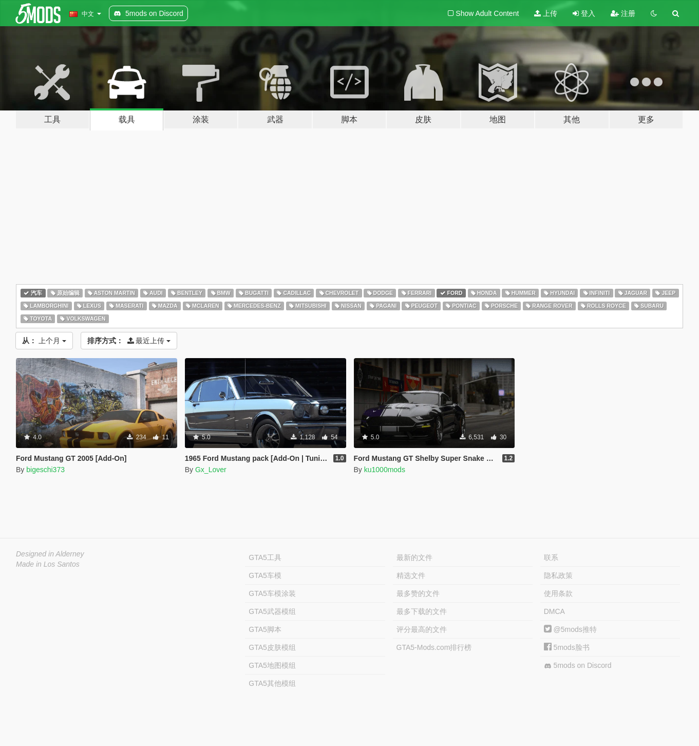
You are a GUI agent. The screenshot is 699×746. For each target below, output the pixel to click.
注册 (623, 13)
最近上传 (129, 341)
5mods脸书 (567, 647)
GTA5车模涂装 (272, 593)
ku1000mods (384, 469)
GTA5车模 (265, 575)
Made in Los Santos (48, 564)
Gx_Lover (210, 469)
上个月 (44, 341)
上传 (545, 13)
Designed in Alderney (50, 554)
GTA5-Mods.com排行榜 (434, 647)
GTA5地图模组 (272, 665)
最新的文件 (414, 557)
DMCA (554, 611)
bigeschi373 (45, 469)
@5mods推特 (570, 629)
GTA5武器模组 (272, 611)
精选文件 (410, 575)
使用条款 (558, 593)
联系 (551, 557)
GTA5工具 (265, 557)
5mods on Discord (578, 665)
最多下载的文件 (421, 611)
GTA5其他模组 (272, 683)
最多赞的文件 (418, 593)
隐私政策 (558, 575)
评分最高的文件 (421, 629)
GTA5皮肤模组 (272, 647)
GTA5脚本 (265, 629)
